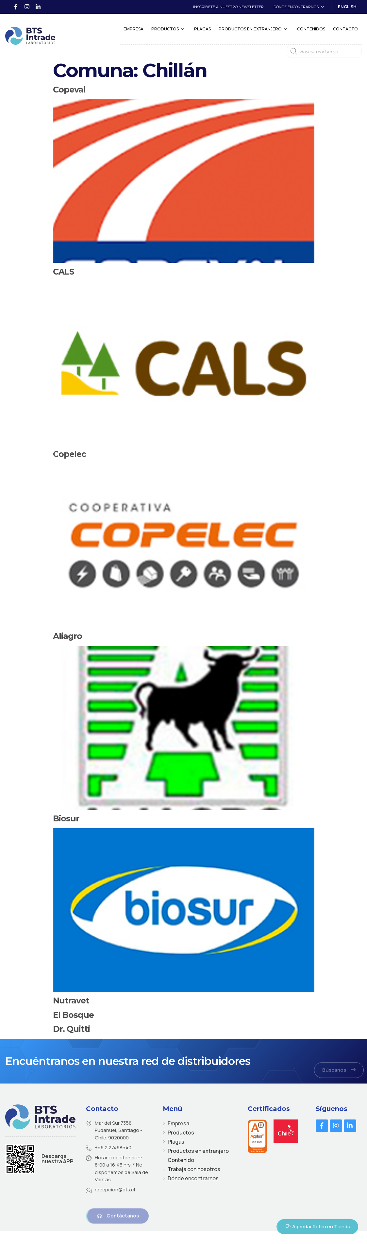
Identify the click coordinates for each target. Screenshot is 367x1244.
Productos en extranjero (253, 29)
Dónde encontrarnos (299, 7)
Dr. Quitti (71, 1029)
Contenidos (311, 29)
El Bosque (73, 1015)
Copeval (69, 89)
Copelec (69, 454)
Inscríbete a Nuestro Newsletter (228, 7)
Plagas (202, 29)
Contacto (345, 29)
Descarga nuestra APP (58, 1158)
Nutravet (71, 1000)
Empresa (133, 29)
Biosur (66, 818)
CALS (63, 272)
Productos (167, 29)
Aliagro (67, 636)
